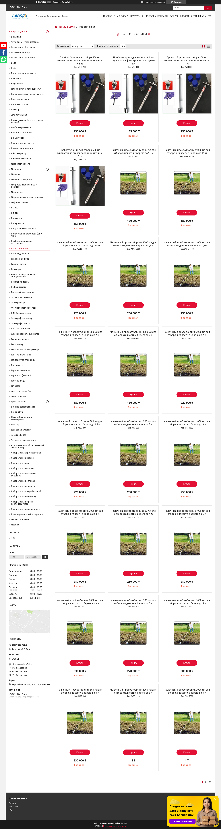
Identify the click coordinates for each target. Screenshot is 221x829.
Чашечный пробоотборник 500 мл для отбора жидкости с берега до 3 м (133, 423)
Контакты (162, 16)
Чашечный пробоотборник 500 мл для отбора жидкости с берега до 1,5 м (133, 152)
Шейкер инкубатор (21, 430)
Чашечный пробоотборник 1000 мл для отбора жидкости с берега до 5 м (187, 602)
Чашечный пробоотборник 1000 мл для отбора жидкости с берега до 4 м (187, 512)
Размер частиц (18, 264)
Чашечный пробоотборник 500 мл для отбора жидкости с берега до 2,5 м (80, 423)
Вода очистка (18, 83)
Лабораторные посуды (22, 143)
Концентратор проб (21, 132)
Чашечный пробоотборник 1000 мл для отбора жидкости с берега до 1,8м (187, 244)
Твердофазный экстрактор (25, 349)
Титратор (16, 386)
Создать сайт (58, 2)
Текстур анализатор (21, 354)
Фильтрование (18, 396)
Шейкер (15, 424)
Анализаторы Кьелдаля (23, 47)
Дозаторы (16, 109)
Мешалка (15, 174)
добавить (161, 2)
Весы (13, 68)
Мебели (15, 524)
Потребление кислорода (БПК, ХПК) (27, 234)
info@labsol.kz (19, 668)
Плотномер (17, 218)
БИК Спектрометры (21, 313)
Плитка (14, 213)
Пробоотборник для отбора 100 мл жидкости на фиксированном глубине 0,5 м (80, 60)
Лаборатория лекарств (23, 486)
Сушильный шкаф (20, 339)
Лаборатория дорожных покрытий (23, 474)
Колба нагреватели (21, 127)
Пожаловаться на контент (114, 826)
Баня (13, 63)
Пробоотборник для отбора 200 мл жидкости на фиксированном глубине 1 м (186, 60)
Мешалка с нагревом (21, 179)
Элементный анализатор (23, 440)
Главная (107, 16)
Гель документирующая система (27, 94)
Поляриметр (17, 223)
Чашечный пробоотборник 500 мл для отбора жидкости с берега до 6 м (80, 691)
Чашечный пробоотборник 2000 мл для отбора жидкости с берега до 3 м (80, 512)
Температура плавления (23, 360)
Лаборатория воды (20, 463)
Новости (185, 16)
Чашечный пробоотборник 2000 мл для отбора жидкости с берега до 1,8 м (133, 244)
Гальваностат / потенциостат (26, 89)
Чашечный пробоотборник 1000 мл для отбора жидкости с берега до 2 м (133, 333)
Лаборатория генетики (23, 468)
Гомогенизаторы (19, 104)
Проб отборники (19, 248)
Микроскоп (17, 192)
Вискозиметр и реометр (23, 73)
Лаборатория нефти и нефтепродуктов (22, 502)
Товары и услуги (130, 16)
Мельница (16, 169)
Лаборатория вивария (22, 458)
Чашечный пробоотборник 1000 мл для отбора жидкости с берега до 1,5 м (187, 152)
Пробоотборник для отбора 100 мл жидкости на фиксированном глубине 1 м (133, 60)
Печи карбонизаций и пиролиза (27, 514)
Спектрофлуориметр (22, 318)
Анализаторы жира (20, 52)
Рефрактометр (18, 287)
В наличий (16, 37)
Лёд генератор (18, 153)
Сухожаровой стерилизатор (25, 334)
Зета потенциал (19, 115)
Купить (79, 123)
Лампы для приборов (22, 148)
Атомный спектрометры (23, 308)
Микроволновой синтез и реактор (24, 185)
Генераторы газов (20, 99)
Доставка (150, 16)
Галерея (174, 16)
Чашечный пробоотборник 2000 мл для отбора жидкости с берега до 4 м (80, 602)
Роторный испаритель (22, 292)
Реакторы (16, 269)
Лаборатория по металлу (23, 496)
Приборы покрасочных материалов (23, 242)
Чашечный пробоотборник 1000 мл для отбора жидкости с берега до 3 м (187, 423)
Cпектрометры (18, 302)
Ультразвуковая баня (22, 391)
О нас (117, 16)
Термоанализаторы (20, 370)
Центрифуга (17, 412)
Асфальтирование (20, 519)
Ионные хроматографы (23, 407)
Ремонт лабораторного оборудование (23, 275)
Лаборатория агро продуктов (26, 452)
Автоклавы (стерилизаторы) (25, 42)
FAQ (209, 16)
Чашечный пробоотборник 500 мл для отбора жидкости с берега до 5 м (133, 602)
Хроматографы (18, 401)
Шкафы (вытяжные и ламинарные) (21, 418)
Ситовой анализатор (21, 297)
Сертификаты (198, 16)
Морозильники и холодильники (27, 197)
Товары (12, 803)
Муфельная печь (19, 202)
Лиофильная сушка (21, 158)
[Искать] (208, 8)
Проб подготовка (20, 253)
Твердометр (17, 344)
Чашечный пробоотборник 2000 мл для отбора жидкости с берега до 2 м (187, 333)
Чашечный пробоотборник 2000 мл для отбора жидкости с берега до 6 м (187, 691)
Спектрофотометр (20, 323)
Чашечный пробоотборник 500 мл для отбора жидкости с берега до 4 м (133, 512)
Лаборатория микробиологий (26, 491)
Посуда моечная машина (23, 228)
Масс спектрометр (20, 164)
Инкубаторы (17, 138)
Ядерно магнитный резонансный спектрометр (27, 446)
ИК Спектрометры (20, 328)
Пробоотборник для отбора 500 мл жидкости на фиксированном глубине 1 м (80, 153)
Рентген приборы (20, 282)
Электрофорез (18, 435)
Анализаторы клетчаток (23, 57)
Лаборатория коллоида (23, 481)
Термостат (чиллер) (21, 375)
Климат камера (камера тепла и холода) (27, 121)
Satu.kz (124, 823)
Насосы (14, 207)
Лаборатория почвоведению (25, 509)
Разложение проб (20, 259)
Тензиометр (17, 365)
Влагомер (16, 78)
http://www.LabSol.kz (22, 664)
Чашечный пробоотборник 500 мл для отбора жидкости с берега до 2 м (80, 333)
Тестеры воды (18, 381)
